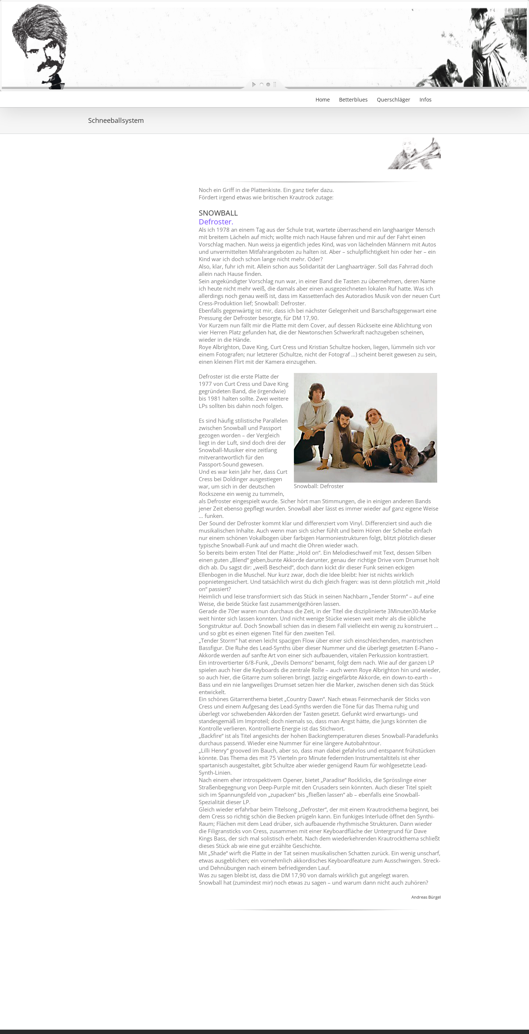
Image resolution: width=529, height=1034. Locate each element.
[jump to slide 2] (267, 84)
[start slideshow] (248, 84)
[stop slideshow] (281, 84)
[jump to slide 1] (261, 84)
